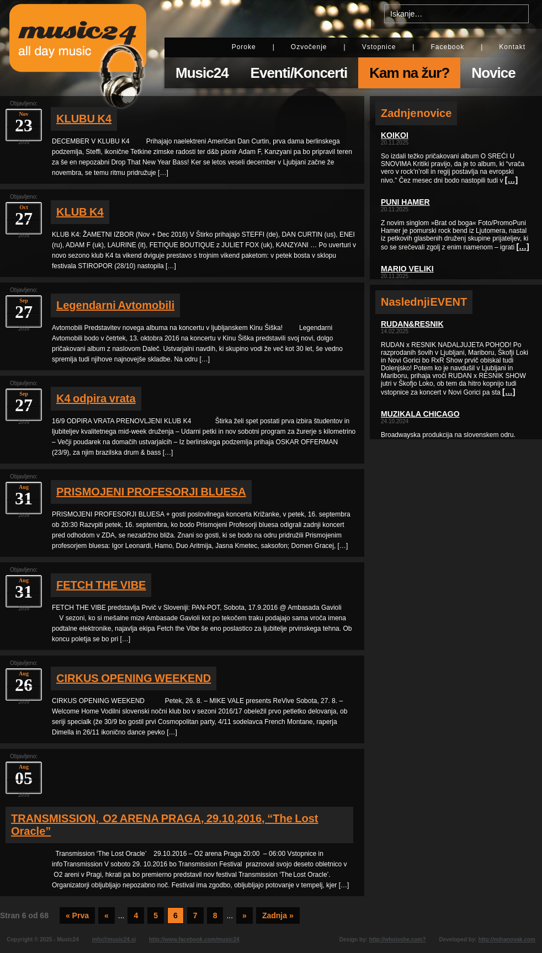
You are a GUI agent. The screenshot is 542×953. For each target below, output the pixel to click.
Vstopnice (379, 47)
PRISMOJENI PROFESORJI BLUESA (151, 492)
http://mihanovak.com (507, 939)
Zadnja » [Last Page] (278, 915)
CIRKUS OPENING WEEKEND (133, 678)
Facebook (447, 47)
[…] (511, 179)
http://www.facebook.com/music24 (194, 939)
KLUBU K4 (83, 119)
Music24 (202, 73)
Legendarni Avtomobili (115, 305)
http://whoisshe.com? (397, 939)
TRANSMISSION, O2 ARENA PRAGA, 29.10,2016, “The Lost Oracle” (164, 824)
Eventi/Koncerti (299, 73)
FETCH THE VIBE (101, 585)
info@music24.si (114, 939)
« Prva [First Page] (77, 915)
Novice (493, 73)
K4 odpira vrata (96, 398)
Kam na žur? (409, 73)
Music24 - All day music (77, 48)
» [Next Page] (244, 915)
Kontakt (512, 47)
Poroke (244, 47)
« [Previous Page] (106, 915)
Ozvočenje (309, 47)
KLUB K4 (80, 212)
